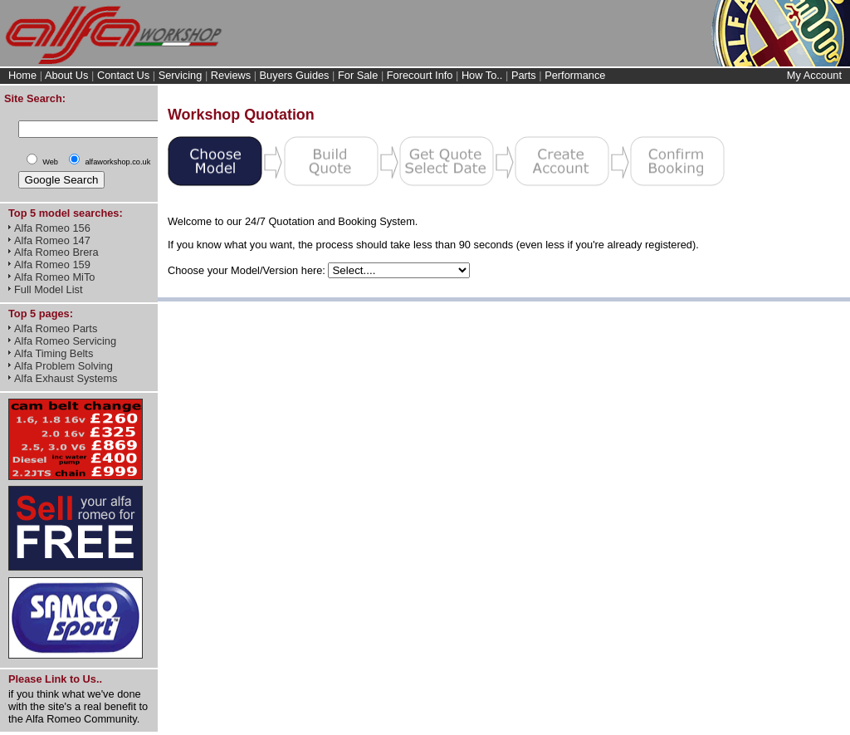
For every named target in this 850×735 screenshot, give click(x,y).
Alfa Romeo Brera (56, 252)
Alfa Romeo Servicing (65, 341)
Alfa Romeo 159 (52, 264)
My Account (814, 75)
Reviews (231, 75)
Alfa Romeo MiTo (54, 277)
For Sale (358, 75)
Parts (523, 75)
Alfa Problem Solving (63, 366)
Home (22, 75)
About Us (67, 75)
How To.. (482, 75)
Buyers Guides (295, 75)
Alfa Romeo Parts (55, 328)
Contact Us (123, 75)
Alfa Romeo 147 (52, 240)
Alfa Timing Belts (53, 353)
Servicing (181, 75)
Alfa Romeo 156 (52, 228)
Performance (575, 75)
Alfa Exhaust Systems (65, 378)
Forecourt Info (420, 75)
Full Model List (48, 289)
